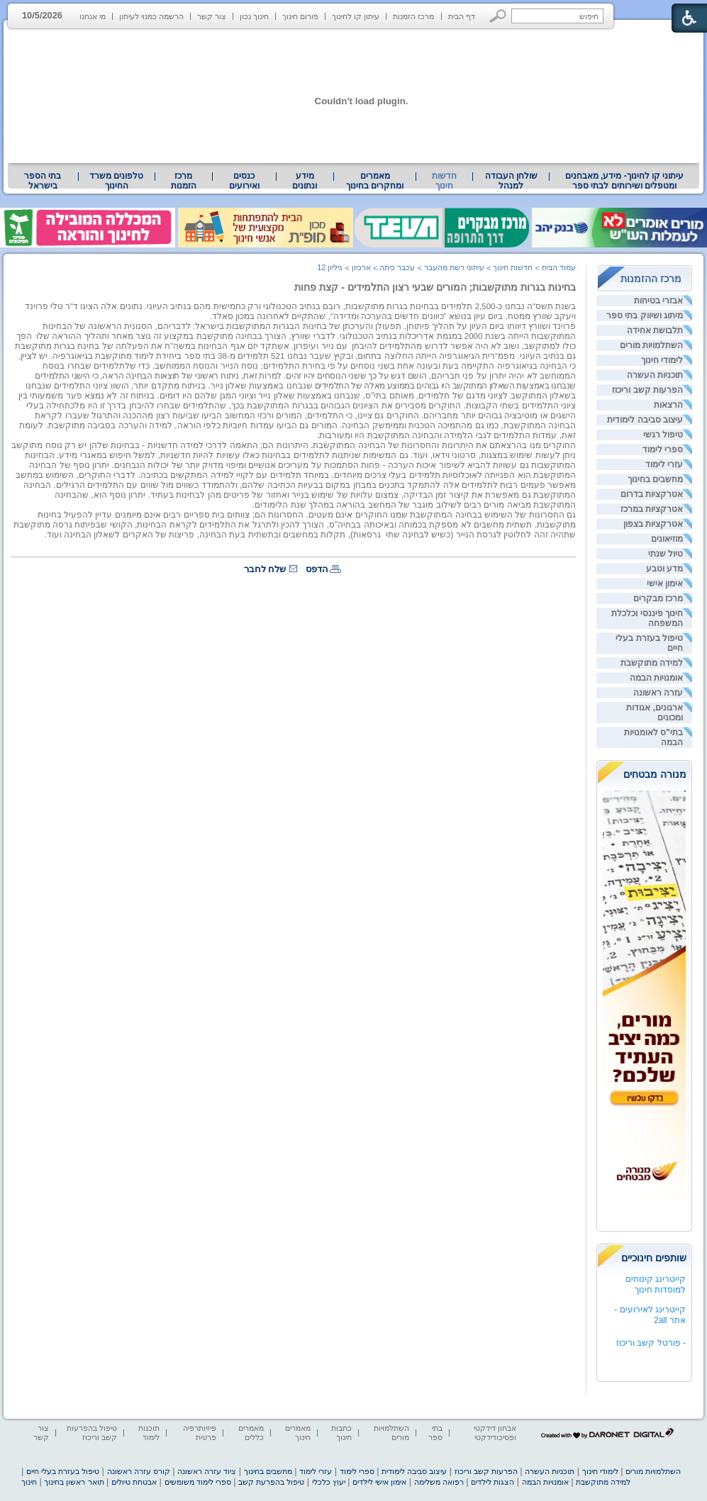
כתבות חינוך (341, 1432)
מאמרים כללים (251, 1432)
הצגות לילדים (492, 1482)
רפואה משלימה (439, 1482)
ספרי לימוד (662, 449)
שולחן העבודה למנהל (511, 181)
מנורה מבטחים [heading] (654, 774)
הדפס (317, 569)
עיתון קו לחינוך (355, 16)
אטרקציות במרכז (651, 509)
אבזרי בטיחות (658, 301)
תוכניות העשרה (655, 375)
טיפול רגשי (663, 435)
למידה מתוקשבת (651, 663)
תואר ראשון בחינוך (74, 1482)
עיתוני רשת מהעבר (454, 267)
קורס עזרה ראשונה (138, 1471)
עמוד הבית (559, 267)
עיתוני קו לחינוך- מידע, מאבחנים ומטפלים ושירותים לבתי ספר (624, 181)
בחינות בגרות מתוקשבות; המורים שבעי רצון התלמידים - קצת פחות (435, 287)
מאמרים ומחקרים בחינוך (374, 181)
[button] (498, 16)
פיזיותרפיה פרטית (199, 1432)
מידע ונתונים (304, 181)
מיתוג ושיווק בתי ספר (644, 315)
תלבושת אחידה (655, 330)
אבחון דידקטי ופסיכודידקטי (495, 1432)
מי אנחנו (92, 16)
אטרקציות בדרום (651, 494)
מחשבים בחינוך (655, 479)
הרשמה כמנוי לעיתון (151, 16)
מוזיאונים (667, 539)
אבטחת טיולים (134, 1482)
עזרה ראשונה (658, 693)
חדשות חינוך (444, 181)
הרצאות (668, 405)
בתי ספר (435, 1432)
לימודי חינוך (662, 360)
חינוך (29, 1482)
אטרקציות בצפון (653, 524)
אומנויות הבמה (656, 678)
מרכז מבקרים (658, 598)
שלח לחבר (265, 569)
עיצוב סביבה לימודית (645, 420)
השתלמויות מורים (651, 345)
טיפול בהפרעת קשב (271, 1482)
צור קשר (211, 16)
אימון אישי (665, 583)
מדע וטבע (664, 569)
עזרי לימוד (664, 464)
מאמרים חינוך (298, 1432)
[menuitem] (624, 181)
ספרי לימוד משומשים (198, 1482)
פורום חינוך (300, 16)
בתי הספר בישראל (42, 181)
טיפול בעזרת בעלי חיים (62, 1471)
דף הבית (461, 16)
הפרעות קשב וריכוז (647, 390)
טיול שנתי (665, 554)
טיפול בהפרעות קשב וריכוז (92, 1432)
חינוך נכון (254, 16)
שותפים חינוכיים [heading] (653, 1257)
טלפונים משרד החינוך (116, 181)
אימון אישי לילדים (379, 1482)
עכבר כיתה (397, 267)
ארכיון (361, 267)
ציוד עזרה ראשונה (206, 1471)
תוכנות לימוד (149, 1432)
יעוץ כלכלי (328, 1482)
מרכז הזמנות (413, 16)
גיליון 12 (330, 267)
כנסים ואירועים (244, 181)
